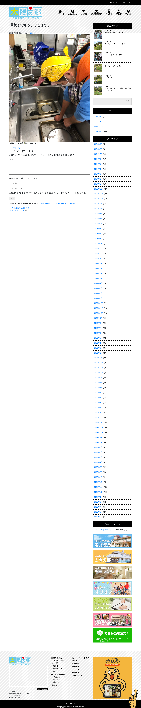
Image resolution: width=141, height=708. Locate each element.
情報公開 (119, 12)
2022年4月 (98, 283)
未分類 (32, 33)
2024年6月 (98, 159)
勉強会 (54, 685)
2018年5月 (98, 517)
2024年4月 (98, 169)
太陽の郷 (70, 707)
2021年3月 (98, 348)
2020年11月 (99, 368)
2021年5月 (98, 338)
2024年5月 (98, 164)
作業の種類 (56, 682)
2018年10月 (99, 492)
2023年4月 (98, 229)
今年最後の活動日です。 (21, 208)
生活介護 (84, 12)
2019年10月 (99, 432)
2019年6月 (98, 452)
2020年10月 (99, 373)
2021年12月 (99, 303)
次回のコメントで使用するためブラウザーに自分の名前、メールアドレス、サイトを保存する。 (49, 193)
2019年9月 (98, 437)
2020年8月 (98, 383)
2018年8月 (98, 502)
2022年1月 (98, 298)
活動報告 (109, 12)
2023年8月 (98, 209)
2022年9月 (98, 258)
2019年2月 (98, 472)
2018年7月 (98, 507)
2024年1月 (98, 184)
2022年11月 (99, 248)
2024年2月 (98, 179)
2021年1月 (98, 358)
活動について (57, 671)
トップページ (60, 12)
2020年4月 (98, 403)
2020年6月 (98, 393)
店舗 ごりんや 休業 (16, 210)
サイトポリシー (70, 703)
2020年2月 (98, 412)
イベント (97, 121)
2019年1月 (98, 477)
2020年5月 (98, 398)
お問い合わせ (126, 2)
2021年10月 (99, 313)
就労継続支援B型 (96, 12)
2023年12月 (99, 189)
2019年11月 (99, 427)
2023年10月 (99, 199)
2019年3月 (98, 467)
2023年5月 (98, 224)
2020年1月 (98, 417)
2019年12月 (99, 422)
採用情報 (114, 2)
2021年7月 (98, 328)
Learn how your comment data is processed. (57, 203)
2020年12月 (99, 363)
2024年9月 (98, 144)
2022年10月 (99, 253)
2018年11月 (99, 487)
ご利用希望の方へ (58, 660)
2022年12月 (99, 244)
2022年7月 (98, 268)
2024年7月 (98, 154)
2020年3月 (98, 407)
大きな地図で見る (42, 689)
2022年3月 (98, 288)
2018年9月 (98, 497)
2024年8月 (98, 149)
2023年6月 (98, 219)
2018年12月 (99, 482)
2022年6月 (98, 273)
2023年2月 (98, 239)
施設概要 (55, 663)
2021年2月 (98, 353)
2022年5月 (98, 278)
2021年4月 (98, 343)
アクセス (128, 12)
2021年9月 (98, 318)
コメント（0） (15, 148)
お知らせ (97, 117)
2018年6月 (98, 512)
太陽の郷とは (72, 12)
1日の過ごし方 (57, 669)
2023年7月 (98, 214)
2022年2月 (98, 293)
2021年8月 (98, 323)
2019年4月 (98, 462)
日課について (57, 680)
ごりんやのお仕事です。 (104, 530)
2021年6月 (98, 333)
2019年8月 (98, 442)
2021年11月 (99, 308)
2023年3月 (98, 234)
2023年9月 (98, 204)
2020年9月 (98, 378)
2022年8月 (98, 263)
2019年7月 (98, 447)
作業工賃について (58, 677)
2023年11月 (99, 194)
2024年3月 (98, 174)
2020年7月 (98, 388)
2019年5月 (98, 457)
